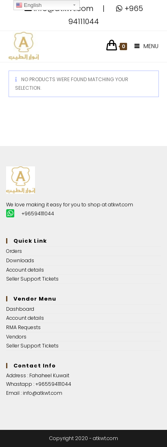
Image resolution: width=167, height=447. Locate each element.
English (29, 5)
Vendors (16, 336)
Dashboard (20, 308)
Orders (14, 251)
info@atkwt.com (42, 392)
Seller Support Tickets (32, 278)
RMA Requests (23, 327)
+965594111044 (53, 384)
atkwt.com (120, 204)
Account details (25, 269)
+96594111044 (38, 213)
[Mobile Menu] (143, 46)
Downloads (20, 260)
